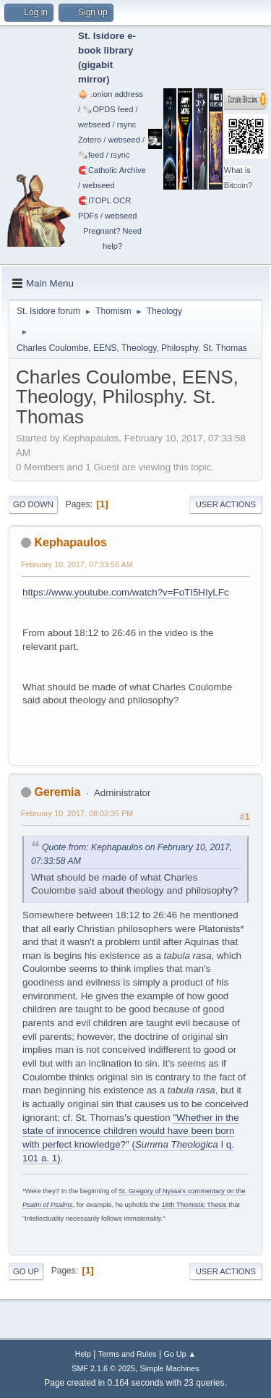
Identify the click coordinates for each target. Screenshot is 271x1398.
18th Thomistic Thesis (193, 1204)
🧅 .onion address (110, 94)
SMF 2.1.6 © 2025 (103, 1368)
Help (83, 1354)
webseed (94, 124)
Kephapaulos (70, 542)
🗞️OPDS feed (107, 109)
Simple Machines (169, 1368)
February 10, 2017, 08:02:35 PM (77, 813)
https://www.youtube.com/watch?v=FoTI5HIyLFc (125, 592)
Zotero (89, 139)
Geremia (57, 792)
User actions (226, 504)
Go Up (26, 1271)
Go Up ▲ (179, 1354)
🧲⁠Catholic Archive (112, 170)
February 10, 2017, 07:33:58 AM (77, 564)
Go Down (33, 504)
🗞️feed (91, 155)
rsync (127, 124)
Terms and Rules (127, 1354)
